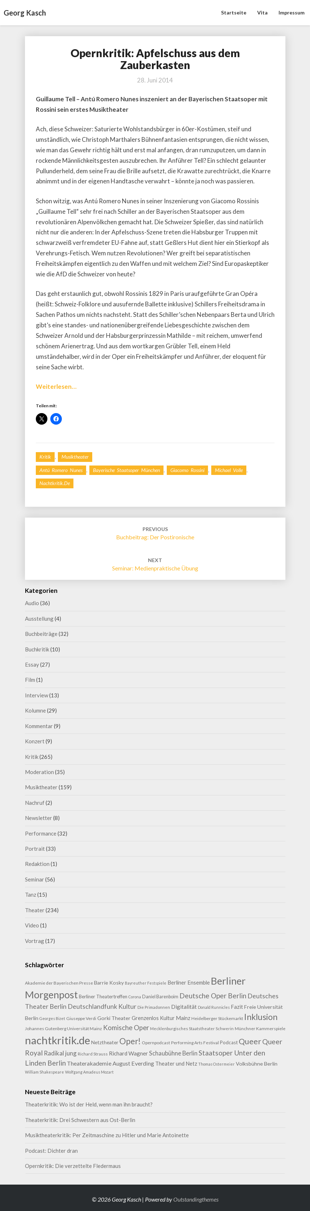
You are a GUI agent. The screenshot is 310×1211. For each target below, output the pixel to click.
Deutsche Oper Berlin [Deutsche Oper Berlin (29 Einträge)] (212, 995)
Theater (34, 910)
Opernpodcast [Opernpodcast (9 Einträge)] (156, 1042)
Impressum (292, 12)
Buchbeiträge (41, 633)
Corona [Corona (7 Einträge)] (134, 996)
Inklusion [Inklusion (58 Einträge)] (260, 1017)
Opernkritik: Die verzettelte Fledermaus (73, 1166)
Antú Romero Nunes (60, 470)
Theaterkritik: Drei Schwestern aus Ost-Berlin (80, 1120)
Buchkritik (37, 649)
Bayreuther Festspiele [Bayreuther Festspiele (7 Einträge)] (145, 983)
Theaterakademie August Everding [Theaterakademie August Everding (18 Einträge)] (110, 1063)
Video (32, 925)
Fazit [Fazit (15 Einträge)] (237, 1006)
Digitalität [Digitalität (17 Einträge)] (184, 1006)
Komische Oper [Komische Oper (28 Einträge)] (126, 1028)
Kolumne (35, 710)
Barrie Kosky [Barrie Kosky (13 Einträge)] (109, 983)
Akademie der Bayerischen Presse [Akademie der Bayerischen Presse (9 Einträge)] (59, 983)
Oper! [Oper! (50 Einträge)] (130, 1041)
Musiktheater (75, 457)
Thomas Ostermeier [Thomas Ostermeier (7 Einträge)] (216, 1064)
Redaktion (37, 864)
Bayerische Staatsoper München (126, 470)
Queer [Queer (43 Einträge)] (250, 1041)
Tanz (30, 894)
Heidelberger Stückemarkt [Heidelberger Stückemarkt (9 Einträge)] (217, 1018)
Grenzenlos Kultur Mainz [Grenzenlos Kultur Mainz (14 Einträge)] (161, 1018)
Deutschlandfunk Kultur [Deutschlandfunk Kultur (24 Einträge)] (102, 1006)
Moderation (39, 772)
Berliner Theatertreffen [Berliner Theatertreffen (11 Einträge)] (103, 996)
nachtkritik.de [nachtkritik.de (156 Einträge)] (57, 1040)
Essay (32, 664)
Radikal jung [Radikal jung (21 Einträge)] (60, 1053)
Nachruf (34, 802)
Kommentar (39, 726)
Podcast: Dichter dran (51, 1150)
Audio (32, 603)
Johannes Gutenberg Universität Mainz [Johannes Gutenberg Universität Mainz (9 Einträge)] (63, 1028)
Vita (262, 12)
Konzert (34, 741)
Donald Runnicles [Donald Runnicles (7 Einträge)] (214, 1007)
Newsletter (38, 818)
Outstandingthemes (195, 1199)
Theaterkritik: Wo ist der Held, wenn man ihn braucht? (89, 1104)
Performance (40, 833)
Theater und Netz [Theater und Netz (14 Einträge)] (176, 1064)
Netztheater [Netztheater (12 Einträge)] (104, 1042)
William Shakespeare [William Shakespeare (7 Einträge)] (44, 1072)
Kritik (45, 457)
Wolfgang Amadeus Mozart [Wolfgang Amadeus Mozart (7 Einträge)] (89, 1072)
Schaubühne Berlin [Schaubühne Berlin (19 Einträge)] (173, 1053)
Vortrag (34, 941)
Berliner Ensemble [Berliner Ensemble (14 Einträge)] (188, 983)
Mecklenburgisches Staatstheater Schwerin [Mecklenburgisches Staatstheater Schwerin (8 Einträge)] (192, 1028)
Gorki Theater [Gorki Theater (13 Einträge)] (114, 1018)
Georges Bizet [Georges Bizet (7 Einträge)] (52, 1018)
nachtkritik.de (54, 483)
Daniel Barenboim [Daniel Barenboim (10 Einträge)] (160, 996)
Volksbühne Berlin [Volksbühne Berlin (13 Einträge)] (256, 1064)
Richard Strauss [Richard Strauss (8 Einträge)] (93, 1053)
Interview (36, 695)
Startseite (233, 12)
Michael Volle (229, 470)
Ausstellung (39, 618)
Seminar (34, 879)
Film (30, 679)
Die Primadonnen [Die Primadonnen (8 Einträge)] (153, 1007)
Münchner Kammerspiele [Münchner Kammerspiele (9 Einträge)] (260, 1028)
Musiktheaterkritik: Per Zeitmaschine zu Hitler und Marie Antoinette (107, 1135)
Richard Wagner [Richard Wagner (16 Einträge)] (128, 1053)
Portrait (35, 848)
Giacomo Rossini (187, 470)
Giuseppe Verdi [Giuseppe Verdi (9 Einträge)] (81, 1018)
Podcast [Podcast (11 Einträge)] (229, 1042)
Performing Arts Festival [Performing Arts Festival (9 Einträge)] (195, 1042)
